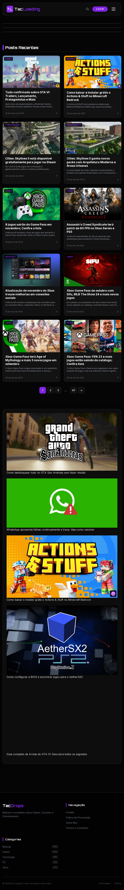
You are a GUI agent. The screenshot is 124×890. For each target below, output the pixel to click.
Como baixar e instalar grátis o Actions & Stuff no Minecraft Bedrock (88, 96)
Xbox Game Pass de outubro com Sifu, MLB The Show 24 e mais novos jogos (93, 294)
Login (100, 9)
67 (73, 390)
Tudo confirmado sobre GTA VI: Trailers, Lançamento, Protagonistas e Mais (27, 96)
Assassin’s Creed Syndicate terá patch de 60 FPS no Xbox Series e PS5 (90, 228)
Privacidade (104, 883)
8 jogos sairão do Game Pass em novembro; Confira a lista (28, 226)
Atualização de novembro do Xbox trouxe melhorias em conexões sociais (29, 294)
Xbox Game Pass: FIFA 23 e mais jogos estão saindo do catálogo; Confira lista (89, 360)
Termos (117, 883)
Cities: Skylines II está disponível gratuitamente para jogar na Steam (30, 160)
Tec (13, 805)
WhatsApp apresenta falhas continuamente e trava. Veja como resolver (50, 529)
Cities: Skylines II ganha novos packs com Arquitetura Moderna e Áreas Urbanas (91, 162)
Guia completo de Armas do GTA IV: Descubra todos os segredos (47, 754)
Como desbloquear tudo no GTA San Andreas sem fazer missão (46, 472)
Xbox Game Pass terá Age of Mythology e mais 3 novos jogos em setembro (31, 360)
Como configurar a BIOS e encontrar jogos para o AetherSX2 (45, 677)
